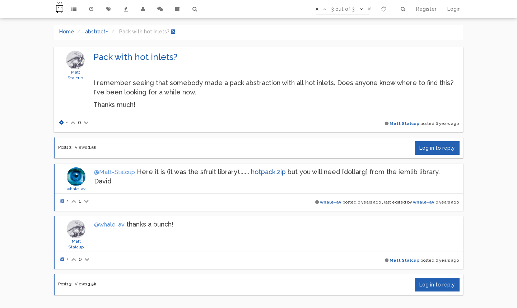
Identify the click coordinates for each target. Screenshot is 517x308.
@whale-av (109, 224)
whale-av (76, 188)
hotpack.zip (268, 172)
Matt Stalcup (404, 123)
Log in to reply (437, 148)
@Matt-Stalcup (114, 172)
